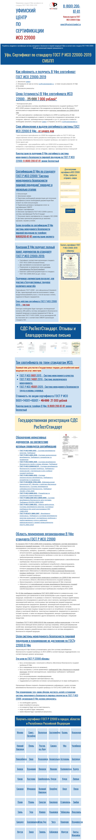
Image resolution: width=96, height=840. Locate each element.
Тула (31, 812)
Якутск (20, 831)
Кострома (31, 778)
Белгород (76, 759)
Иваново (53, 768)
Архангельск (54, 759)
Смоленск (53, 802)
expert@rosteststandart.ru (70, 24)
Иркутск (64, 831)
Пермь (31, 745)
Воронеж (42, 768)
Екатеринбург (55, 732)
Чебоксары (65, 812)
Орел (65, 788)
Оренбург (53, 788)
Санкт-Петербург (31, 734)
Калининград (66, 768)
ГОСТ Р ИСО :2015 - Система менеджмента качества (47, 375)
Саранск (20, 788)
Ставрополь (65, 802)
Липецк (76, 778)
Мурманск (31, 788)
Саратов (42, 802)
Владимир (31, 768)
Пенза (75, 788)
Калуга (76, 768)
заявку (28, 81)
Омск (31, 759)
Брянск (20, 768)
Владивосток (77, 821)
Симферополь (44, 778)
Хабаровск (53, 831)
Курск (64, 778)
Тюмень (42, 831)
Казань (65, 732)
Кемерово (65, 821)
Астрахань (64, 759)
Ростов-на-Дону (42, 747)
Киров (20, 778)
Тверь (20, 812)
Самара (53, 745)
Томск (31, 831)
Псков (20, 802)
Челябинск (76, 745)
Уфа (64, 745)
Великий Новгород (42, 790)
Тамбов (76, 802)
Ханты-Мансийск (76, 833)
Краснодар (76, 732)
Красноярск (43, 759)
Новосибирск (21, 759)
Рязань (31, 802)
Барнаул (20, 821)
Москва (20, 732)
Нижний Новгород (20, 747)
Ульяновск (53, 812)
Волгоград (42, 732)
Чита (53, 821)
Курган (53, 778)
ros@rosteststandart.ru (46, 84)
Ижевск (42, 812)
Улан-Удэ (42, 821)
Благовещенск (33, 821)
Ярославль (76, 812)
